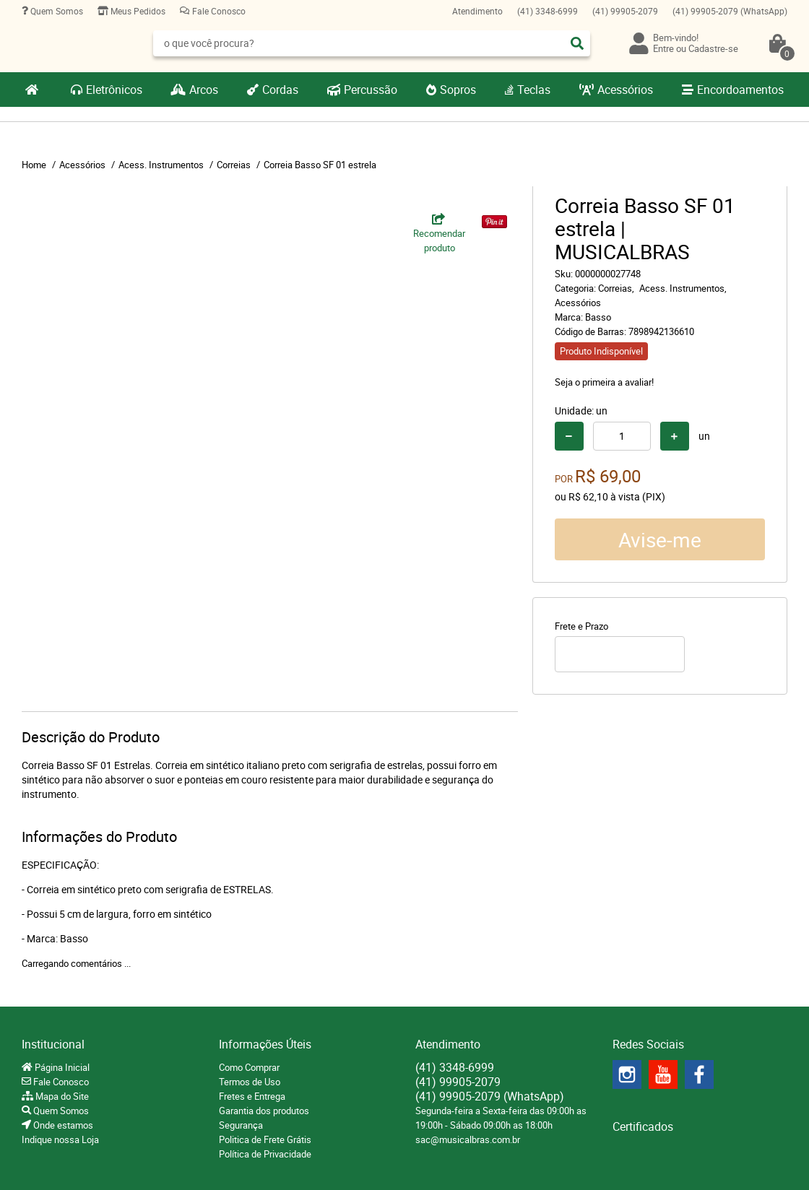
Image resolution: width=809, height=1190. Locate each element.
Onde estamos (62, 1125)
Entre (663, 48)
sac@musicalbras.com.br (467, 1139)
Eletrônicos (114, 89)
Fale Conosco (218, 11)
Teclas (533, 89)
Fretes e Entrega (252, 1096)
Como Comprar (249, 1067)
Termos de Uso (249, 1081)
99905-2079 (625, 11)
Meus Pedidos (136, 11)
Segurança (241, 1125)
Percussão (370, 89)
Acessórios (625, 89)
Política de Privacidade (265, 1153)
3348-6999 (547, 11)
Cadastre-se (713, 48)
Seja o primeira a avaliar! (604, 381)
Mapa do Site (61, 1096)
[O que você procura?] (577, 43)
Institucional (53, 1044)
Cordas (280, 89)
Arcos (203, 89)
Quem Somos (55, 11)
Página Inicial (61, 1067)
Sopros (458, 89)
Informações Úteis (265, 1044)
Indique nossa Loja (60, 1139)
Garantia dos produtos (264, 1110)
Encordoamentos (740, 89)
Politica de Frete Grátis (265, 1139)
